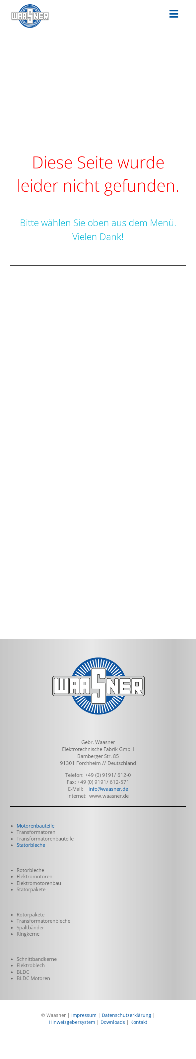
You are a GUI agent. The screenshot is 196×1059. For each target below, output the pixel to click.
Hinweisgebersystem (72, 1022)
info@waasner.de (108, 788)
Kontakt (138, 1022)
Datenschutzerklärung (126, 1015)
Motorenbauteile (35, 825)
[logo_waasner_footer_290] (98, 658)
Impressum (84, 1015)
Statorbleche (31, 844)
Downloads (112, 1022)
